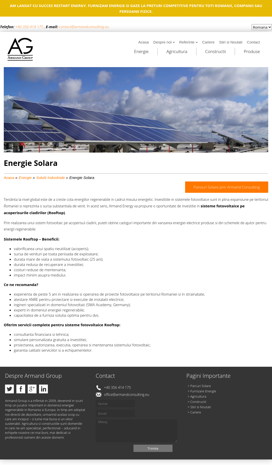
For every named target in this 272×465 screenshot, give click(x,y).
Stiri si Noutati (231, 42)
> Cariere (194, 412)
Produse (252, 51)
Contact (253, 42)
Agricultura (176, 51)
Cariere (208, 42)
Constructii (215, 51)
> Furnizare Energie (202, 391)
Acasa (143, 42)
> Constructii (197, 401)
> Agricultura (197, 396)
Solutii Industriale (50, 177)
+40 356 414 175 (29, 26)
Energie (141, 51)
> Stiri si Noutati (199, 407)
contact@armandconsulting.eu (84, 26)
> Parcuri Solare (199, 386)
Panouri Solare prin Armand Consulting (227, 187)
